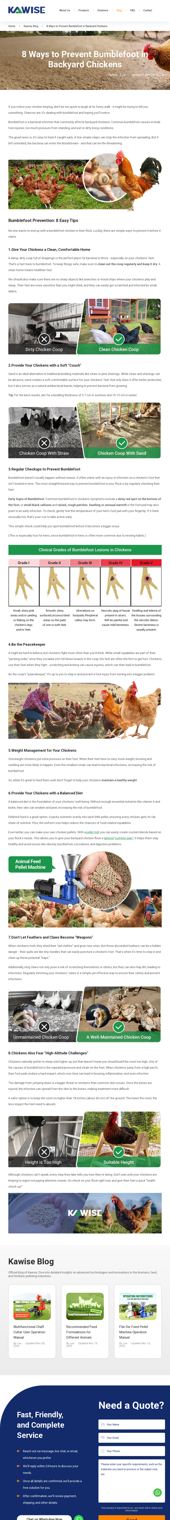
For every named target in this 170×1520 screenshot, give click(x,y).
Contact (147, 10)
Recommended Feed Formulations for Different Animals (81, 1332)
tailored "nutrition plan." (119, 838)
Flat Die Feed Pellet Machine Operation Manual (133, 1332)
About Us (64, 10)
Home (11, 26)
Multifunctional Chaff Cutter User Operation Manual (29, 1332)
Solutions (102, 10)
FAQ (132, 10)
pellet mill (92, 832)
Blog (119, 10)
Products (83, 10)
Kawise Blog (31, 26)
